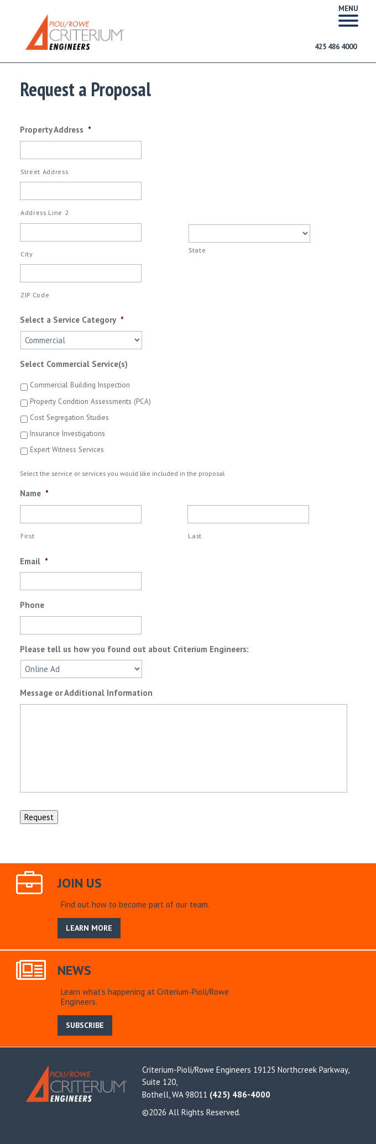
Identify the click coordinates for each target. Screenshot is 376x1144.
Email (34, 561)
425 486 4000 (336, 46)
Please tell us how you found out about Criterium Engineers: (134, 649)
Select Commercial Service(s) (74, 364)
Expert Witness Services (67, 449)
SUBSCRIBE (85, 1025)
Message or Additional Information (86, 693)
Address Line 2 (44, 212)
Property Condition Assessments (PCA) (90, 401)
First (27, 536)
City (26, 254)
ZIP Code (34, 295)
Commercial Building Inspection (80, 385)
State (197, 250)
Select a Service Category (72, 319)
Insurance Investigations (67, 433)
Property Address (55, 129)
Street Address (44, 171)
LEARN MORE (89, 928)
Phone (32, 605)
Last (195, 536)
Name (34, 493)
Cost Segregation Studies (69, 417)
